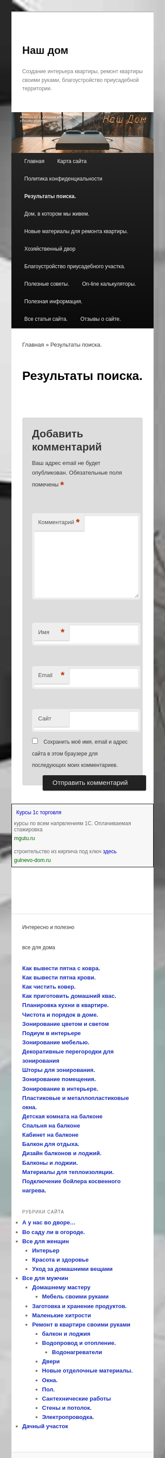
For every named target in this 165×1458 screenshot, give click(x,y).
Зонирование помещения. (59, 1079)
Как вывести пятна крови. (59, 977)
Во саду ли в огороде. (53, 1232)
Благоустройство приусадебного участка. (74, 266)
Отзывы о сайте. (101, 319)
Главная (34, 161)
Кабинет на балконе (50, 1135)
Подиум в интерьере (51, 1033)
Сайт (44, 718)
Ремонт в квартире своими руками (81, 1324)
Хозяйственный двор (49, 249)
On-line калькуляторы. (109, 284)
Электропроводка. (68, 1417)
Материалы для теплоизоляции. (68, 1172)
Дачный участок (45, 1426)
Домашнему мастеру (61, 1287)
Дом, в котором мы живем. (56, 214)
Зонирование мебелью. (55, 1042)
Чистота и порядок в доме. (60, 1014)
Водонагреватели (77, 1352)
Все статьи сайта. (45, 319)
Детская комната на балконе (62, 1116)
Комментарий (59, 522)
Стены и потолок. (67, 1408)
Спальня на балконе (51, 1125)
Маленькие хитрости (61, 1315)
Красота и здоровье (60, 1259)
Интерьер (45, 1250)
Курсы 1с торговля (39, 812)
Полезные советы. (46, 284)
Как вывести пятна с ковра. (61, 968)
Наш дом (45, 50)
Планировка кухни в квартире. (65, 1005)
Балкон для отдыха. (51, 1144)
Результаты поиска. (50, 196)
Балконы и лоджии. (50, 1163)
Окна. (50, 1380)
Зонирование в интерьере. (60, 1089)
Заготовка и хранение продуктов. (79, 1306)
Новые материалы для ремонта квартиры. (76, 231)
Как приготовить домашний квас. (69, 996)
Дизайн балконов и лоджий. (62, 1153)
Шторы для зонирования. (58, 1070)
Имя (51, 632)
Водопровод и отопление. (79, 1343)
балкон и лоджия (66, 1333)
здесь (110, 851)
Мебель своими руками (75, 1296)
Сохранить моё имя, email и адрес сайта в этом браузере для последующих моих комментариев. (80, 753)
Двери (51, 1361)
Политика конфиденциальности (63, 179)
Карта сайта (72, 161)
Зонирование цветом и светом (65, 1024)
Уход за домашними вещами (72, 1269)
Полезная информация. (53, 301)
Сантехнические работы (76, 1398)
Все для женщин (45, 1241)
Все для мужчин (45, 1278)
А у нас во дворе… (49, 1222)
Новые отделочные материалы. (87, 1370)
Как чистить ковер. (49, 986)
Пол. (48, 1389)
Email (51, 675)
